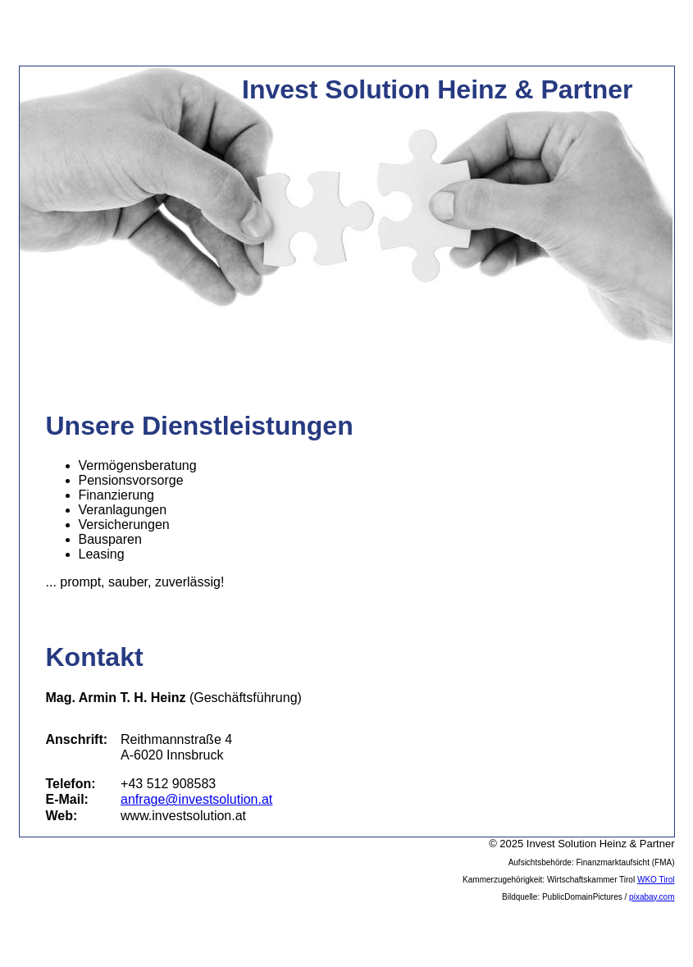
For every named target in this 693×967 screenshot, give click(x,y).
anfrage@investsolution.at (196, 799)
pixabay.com (651, 896)
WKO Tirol (656, 879)
